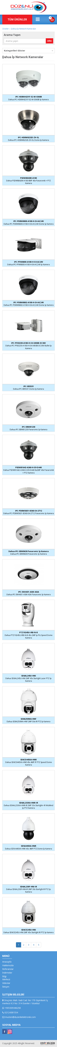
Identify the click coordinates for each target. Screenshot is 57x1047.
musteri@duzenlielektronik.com (19, 1017)
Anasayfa (6, 961)
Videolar (6, 983)
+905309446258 (11, 1007)
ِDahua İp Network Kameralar (23, 28)
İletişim (5, 986)
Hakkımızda (8, 965)
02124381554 (10, 1012)
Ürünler (5, 28)
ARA (49, 40)
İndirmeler (7, 972)
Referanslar (8, 969)
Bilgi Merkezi (6, 978)
